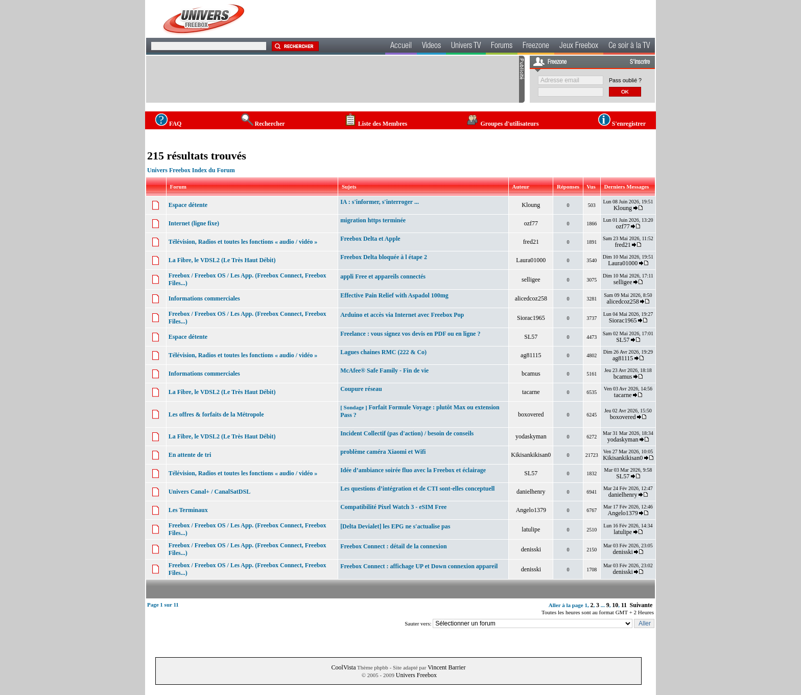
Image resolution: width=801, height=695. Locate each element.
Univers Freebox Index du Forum (191, 170)
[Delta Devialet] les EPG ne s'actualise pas (395, 526)
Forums (501, 46)
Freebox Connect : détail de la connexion (393, 546)
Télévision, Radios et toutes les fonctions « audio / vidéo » (243, 241)
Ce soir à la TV (629, 46)
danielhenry (531, 491)
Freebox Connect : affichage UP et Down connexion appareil (419, 566)
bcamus (531, 373)
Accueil (401, 46)
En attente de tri (190, 454)
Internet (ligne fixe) (194, 223)
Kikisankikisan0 (531, 454)
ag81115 (531, 355)
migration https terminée (373, 220)
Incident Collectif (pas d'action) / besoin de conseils (407, 433)
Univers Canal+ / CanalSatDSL (210, 491)
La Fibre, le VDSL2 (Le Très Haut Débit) (222, 260)
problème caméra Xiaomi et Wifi (383, 451)
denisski (531, 549)
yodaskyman (531, 436)
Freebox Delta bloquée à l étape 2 (383, 257)
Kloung (531, 204)
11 (624, 605)
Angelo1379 (531, 510)
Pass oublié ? (625, 80)
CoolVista (344, 667)
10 (615, 605)
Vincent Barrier (446, 667)
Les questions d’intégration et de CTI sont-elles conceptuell (417, 488)
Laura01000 (531, 260)
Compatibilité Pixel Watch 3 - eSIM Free (393, 507)
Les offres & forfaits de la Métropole (216, 414)
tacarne (531, 392)
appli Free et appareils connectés (383, 276)
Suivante (641, 605)
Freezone (536, 46)
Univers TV (466, 46)
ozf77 (531, 223)
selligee (531, 279)
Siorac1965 (531, 317)
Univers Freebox (416, 675)
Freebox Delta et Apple (370, 238)
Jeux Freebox (578, 46)
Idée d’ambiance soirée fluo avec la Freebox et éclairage (413, 470)
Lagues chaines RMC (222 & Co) (383, 352)
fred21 (531, 241)
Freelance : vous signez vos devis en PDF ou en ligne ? (410, 333)
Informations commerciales (204, 298)
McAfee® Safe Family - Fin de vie (384, 370)
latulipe (531, 529)
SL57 (530, 336)
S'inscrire (640, 62)
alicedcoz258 (531, 298)
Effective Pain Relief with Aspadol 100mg (394, 295)
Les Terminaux (188, 510)
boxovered (531, 414)
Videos (431, 46)
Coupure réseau (361, 388)
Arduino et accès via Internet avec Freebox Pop (402, 314)
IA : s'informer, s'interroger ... (379, 201)
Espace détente (188, 204)
